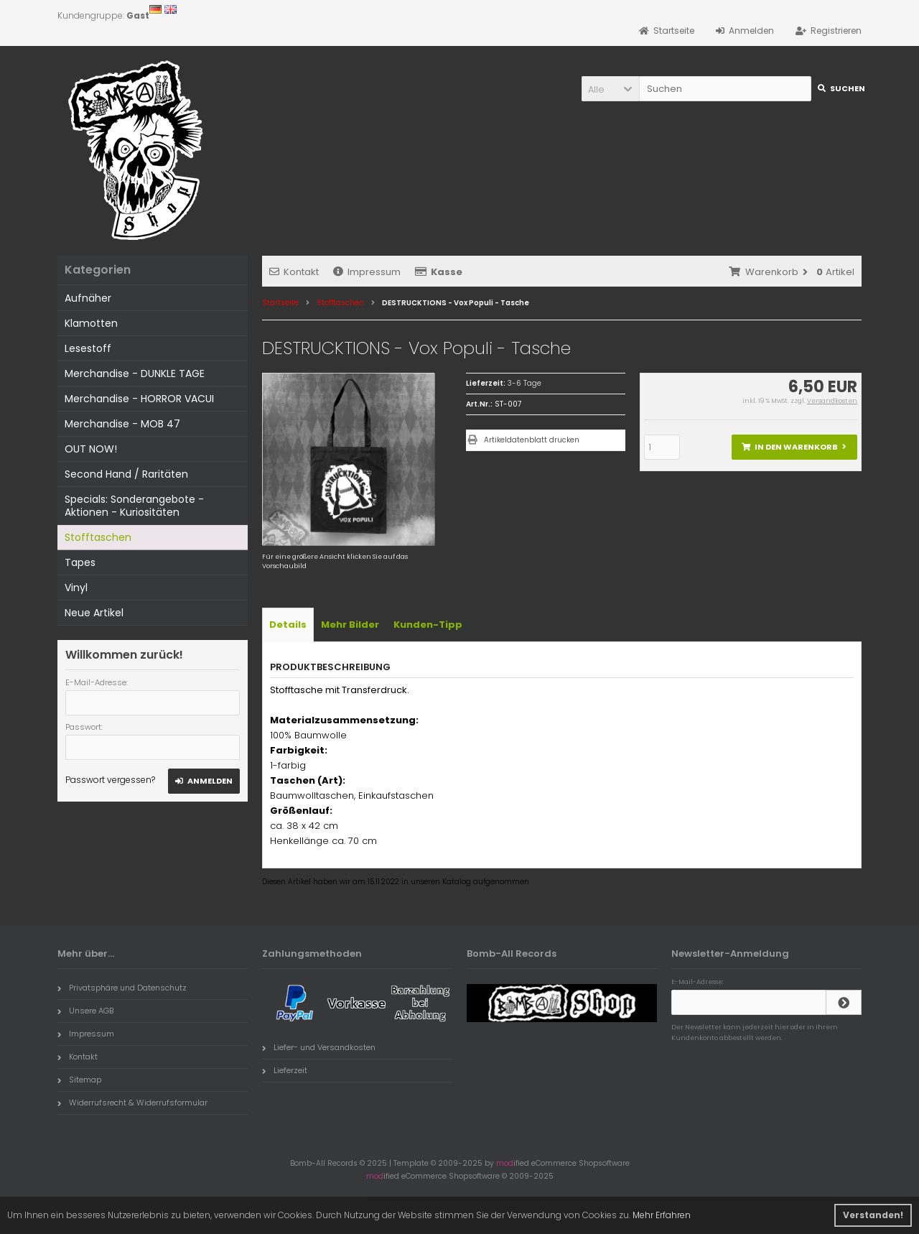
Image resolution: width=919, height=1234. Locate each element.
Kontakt (294, 272)
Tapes (80, 562)
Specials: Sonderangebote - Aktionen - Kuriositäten (134, 505)
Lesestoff (88, 348)
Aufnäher (88, 298)
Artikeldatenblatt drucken (531, 440)
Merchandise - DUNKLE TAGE (135, 373)
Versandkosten (832, 400)
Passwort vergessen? (110, 780)
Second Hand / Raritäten (126, 474)
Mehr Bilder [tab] (350, 624)
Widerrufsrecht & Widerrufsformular (132, 1102)
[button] (610, 88)
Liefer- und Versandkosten (318, 1047)
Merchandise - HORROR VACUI (139, 398)
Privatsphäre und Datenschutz (122, 987)
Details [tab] (288, 624)
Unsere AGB (85, 1010)
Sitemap (79, 1079)
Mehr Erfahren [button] (662, 1215)
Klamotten (91, 323)
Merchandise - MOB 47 (122, 424)
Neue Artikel (94, 613)
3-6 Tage (524, 383)
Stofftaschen (98, 537)
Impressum (367, 272)
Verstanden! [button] (873, 1215)
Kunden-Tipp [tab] (427, 624)
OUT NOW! (91, 449)
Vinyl (76, 587)
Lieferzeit (284, 1070)
